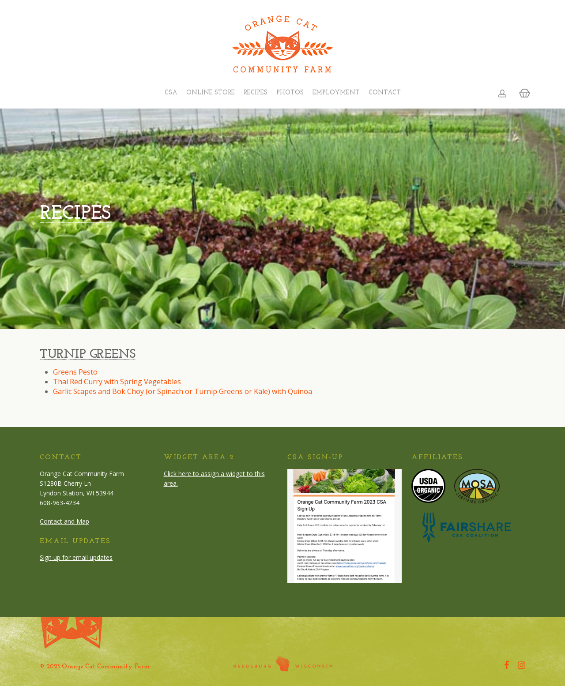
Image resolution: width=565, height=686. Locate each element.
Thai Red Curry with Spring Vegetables (117, 381)
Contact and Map (64, 521)
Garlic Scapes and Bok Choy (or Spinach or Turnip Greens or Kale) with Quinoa (182, 391)
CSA (171, 93)
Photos (290, 93)
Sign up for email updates (76, 557)
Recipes (255, 93)
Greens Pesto (75, 372)
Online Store (210, 93)
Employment (336, 93)
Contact (385, 93)
